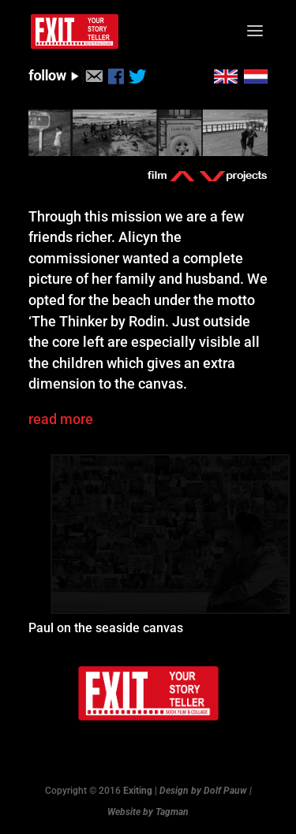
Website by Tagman (148, 811)
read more (60, 419)
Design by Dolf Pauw (203, 790)
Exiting (137, 790)
